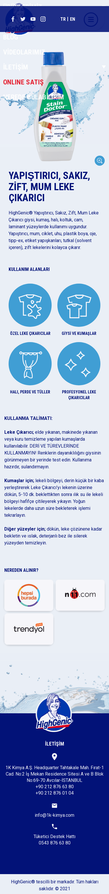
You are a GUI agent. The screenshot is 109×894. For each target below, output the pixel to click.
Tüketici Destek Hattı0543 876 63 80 (54, 835)
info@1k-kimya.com (54, 811)
